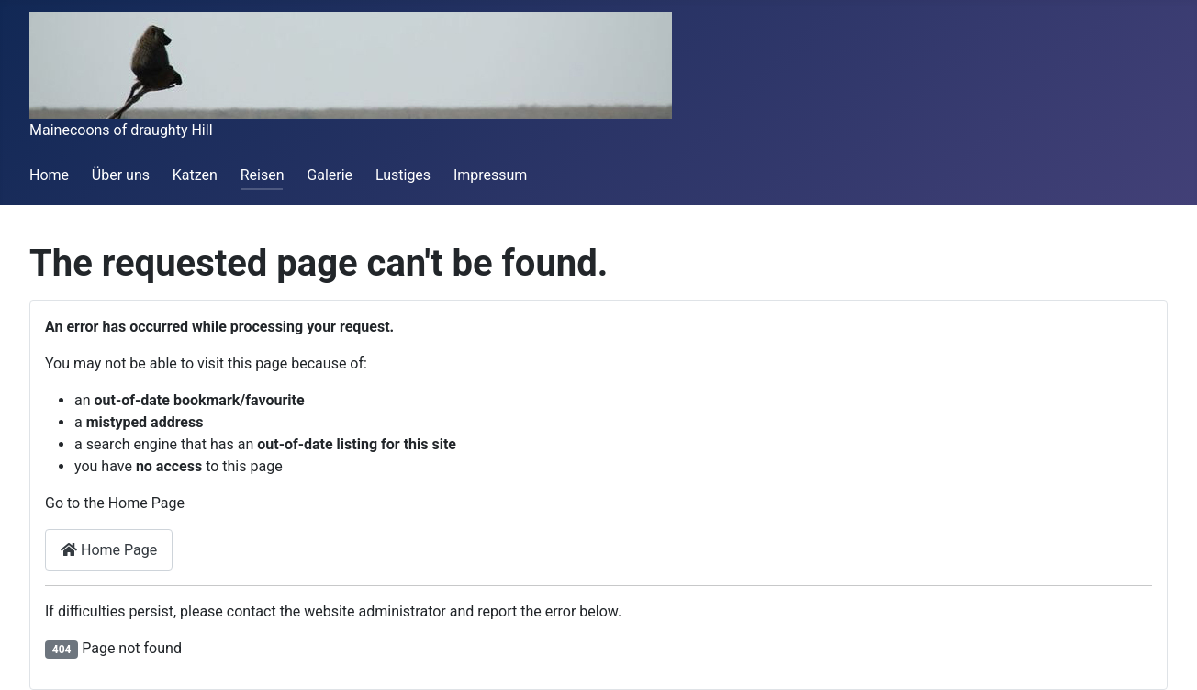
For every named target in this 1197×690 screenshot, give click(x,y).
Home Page (109, 550)
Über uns (121, 175)
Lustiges (403, 175)
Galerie (329, 175)
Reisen (263, 175)
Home (49, 175)
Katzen (195, 175)
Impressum (490, 175)
